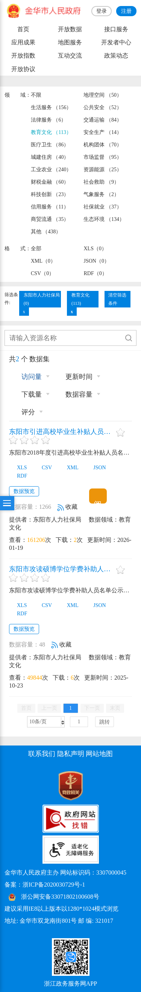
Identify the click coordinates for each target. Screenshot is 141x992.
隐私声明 (70, 754)
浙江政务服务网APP (70, 983)
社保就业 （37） (102, 207)
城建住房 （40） (50, 157)
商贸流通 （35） (50, 219)
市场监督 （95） (102, 157)
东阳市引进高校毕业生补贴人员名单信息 (61, 431)
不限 (36, 95)
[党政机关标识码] (23, 785)
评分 (24, 412)
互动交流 (70, 55)
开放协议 (23, 69)
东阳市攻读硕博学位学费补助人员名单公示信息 (61, 569)
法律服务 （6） (49, 120)
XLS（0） (94, 248)
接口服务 (116, 29)
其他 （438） (46, 231)
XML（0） (43, 261)
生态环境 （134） (103, 219)
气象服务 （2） (101, 194)
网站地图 (99, 754)
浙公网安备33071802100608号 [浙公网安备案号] (60, 896)
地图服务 (70, 42)
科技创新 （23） (50, 194)
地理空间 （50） (102, 95)
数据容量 (74, 394)
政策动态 (116, 55)
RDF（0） (95, 273)
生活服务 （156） (51, 107)
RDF (18, 476)
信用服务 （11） (50, 207)
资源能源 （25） (102, 169)
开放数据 (70, 29)
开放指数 (23, 55)
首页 (23, 29)
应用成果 (23, 42)
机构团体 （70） (102, 145)
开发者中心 (116, 42)
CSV (43, 467)
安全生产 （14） (102, 132)
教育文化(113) (80, 299)
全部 (36, 248)
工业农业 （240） (51, 169)
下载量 (27, 394)
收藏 (67, 507)
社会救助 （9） (101, 182)
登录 (101, 11)
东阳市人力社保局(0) (42, 299)
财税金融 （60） (50, 182)
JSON (95, 467)
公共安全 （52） (102, 107)
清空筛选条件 (117, 299)
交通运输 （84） (102, 120)
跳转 (104, 722)
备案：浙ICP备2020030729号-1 (45, 884)
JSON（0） (96, 261)
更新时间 (74, 376)
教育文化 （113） (51, 132)
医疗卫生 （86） (50, 145)
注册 (126, 11)
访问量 (27, 376)
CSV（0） (42, 273)
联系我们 (41, 754)
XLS (18, 467)
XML (69, 467)
